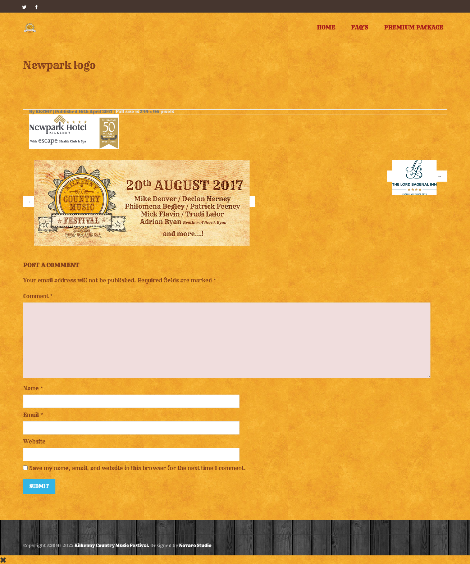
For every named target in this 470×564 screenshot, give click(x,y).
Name (31, 388)
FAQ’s (359, 27)
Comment (38, 296)
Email (31, 414)
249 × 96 (149, 111)
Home (326, 27)
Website (34, 441)
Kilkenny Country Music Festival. (111, 545)
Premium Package (413, 27)
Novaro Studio (195, 545)
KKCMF (44, 111)
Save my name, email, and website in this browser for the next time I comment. (137, 468)
